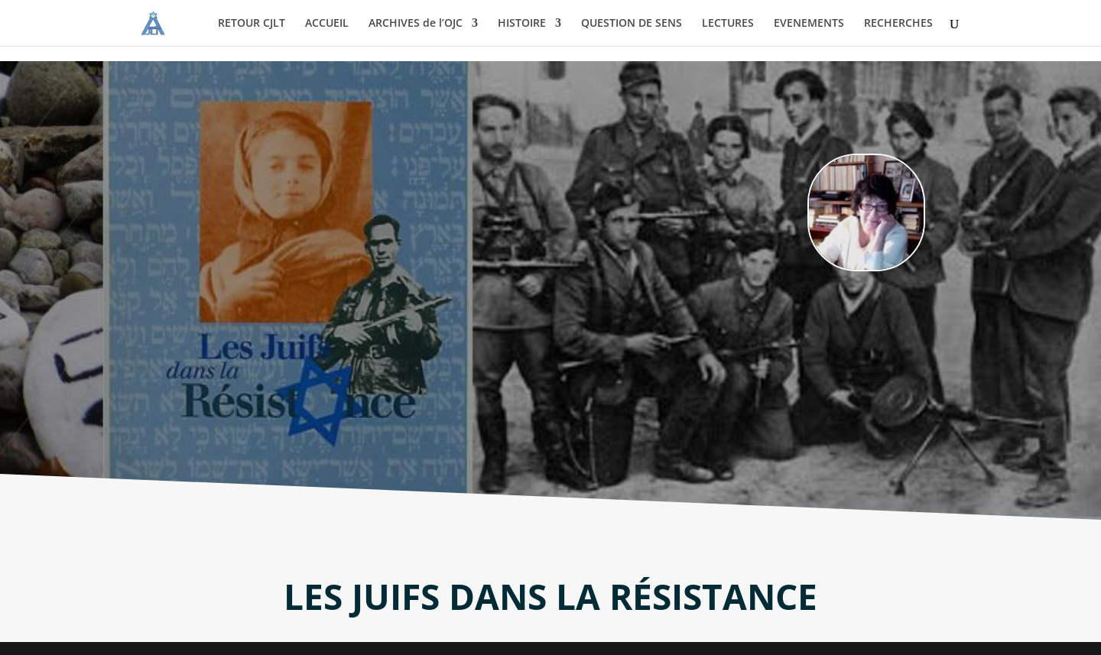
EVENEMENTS (809, 24)
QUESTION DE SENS (631, 24)
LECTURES (728, 24)
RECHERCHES (898, 24)
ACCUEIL (327, 24)
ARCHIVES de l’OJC (416, 24)
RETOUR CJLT (251, 24)
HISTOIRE (522, 24)
